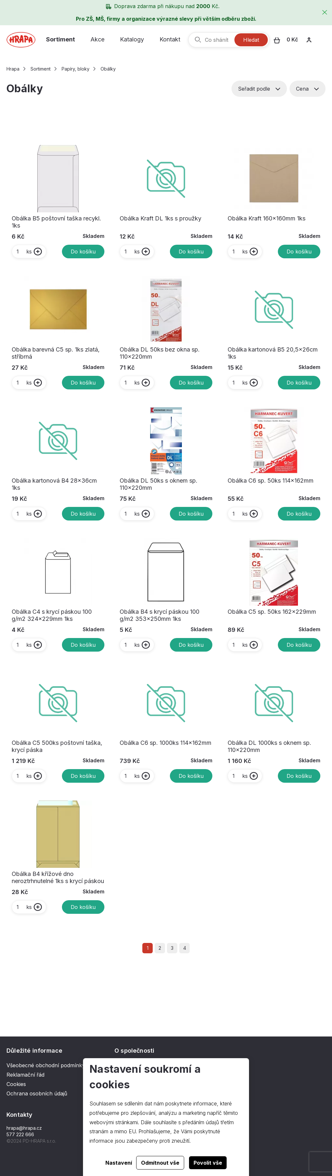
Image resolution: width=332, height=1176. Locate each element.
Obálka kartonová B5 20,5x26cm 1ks (273, 353)
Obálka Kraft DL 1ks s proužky (160, 218)
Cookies (16, 1084)
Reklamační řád (25, 1074)
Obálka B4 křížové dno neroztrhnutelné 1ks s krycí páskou (58, 877)
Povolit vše (208, 1162)
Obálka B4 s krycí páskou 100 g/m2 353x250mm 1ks (159, 615)
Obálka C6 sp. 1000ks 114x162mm (165, 742)
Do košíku (83, 251)
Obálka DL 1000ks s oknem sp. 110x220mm (269, 746)
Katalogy (132, 39)
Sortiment (60, 39)
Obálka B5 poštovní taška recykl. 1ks (56, 222)
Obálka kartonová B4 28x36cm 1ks (54, 484)
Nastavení (118, 1162)
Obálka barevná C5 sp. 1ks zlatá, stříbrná (56, 353)
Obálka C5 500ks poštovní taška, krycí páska (57, 746)
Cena (307, 88)
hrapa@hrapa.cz (24, 1128)
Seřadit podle (259, 88)
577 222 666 (20, 1134)
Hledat (251, 40)
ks (24, 251)
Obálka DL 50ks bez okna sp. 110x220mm (160, 353)
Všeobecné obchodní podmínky (45, 1065)
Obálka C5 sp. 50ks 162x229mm (272, 611)
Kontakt (170, 39)
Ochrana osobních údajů (36, 1093)
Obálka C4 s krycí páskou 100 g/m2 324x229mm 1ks (52, 615)
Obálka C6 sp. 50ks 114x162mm (271, 480)
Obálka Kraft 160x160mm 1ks (266, 218)
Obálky (108, 69)
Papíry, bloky (75, 69)
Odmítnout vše (160, 1162)
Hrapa (12, 69)
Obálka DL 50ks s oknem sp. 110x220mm (158, 484)
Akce (97, 39)
